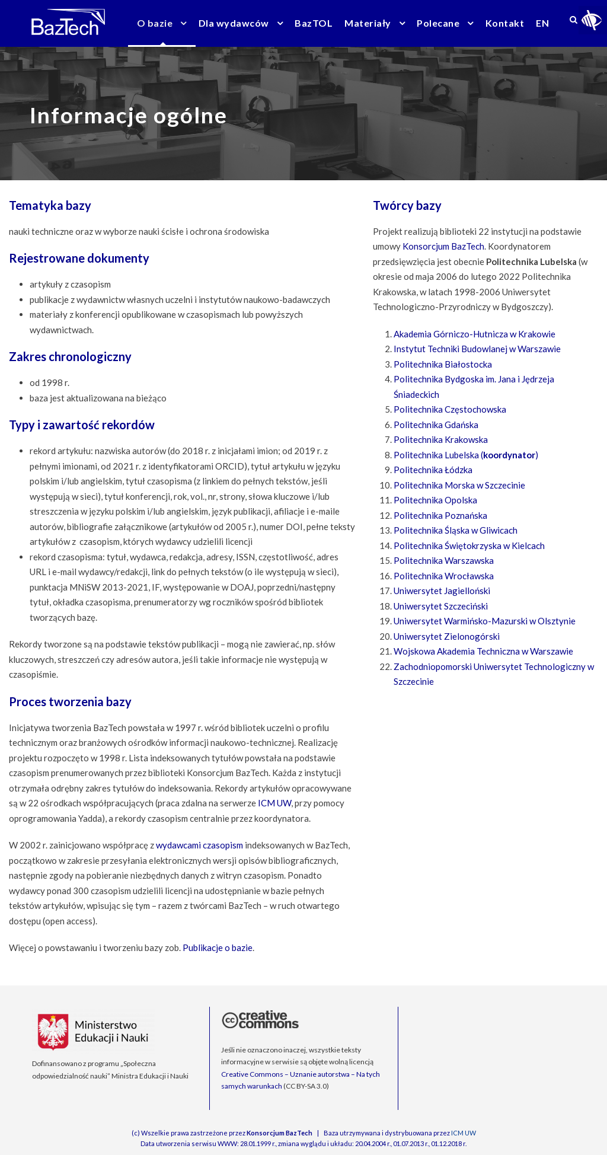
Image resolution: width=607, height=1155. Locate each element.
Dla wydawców (234, 22)
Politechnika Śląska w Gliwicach (455, 530)
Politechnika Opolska (435, 499)
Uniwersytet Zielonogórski (447, 636)
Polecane (438, 22)
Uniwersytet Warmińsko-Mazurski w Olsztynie (485, 620)
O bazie (155, 22)
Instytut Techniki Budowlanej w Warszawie (477, 348)
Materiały (367, 22)
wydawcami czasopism (199, 845)
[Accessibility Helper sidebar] (593, 20)
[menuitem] (542, 30)
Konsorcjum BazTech (443, 246)
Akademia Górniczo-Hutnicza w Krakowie (474, 333)
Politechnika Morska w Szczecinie (459, 485)
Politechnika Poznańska (440, 515)
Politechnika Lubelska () (466, 454)
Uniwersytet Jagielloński (442, 590)
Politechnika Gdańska (436, 424)
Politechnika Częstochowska (450, 409)
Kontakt (505, 22)
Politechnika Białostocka (443, 364)
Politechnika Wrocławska (444, 575)
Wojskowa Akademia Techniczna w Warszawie (483, 651)
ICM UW (274, 802)
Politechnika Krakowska (441, 439)
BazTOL (314, 22)
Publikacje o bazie (218, 947)
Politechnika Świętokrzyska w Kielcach (469, 545)
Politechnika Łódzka (433, 469)
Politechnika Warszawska (444, 560)
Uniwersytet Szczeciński (441, 606)
